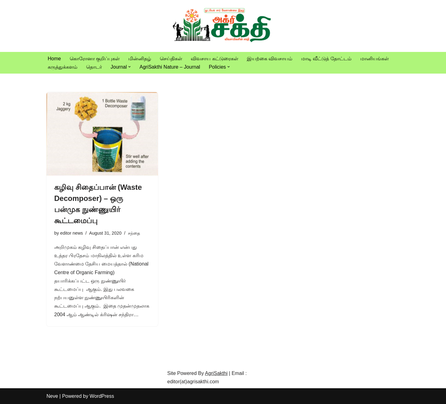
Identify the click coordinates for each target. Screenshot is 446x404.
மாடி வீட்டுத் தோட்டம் (326, 58)
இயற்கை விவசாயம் (269, 58)
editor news (71, 233)
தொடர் (94, 67)
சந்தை (134, 233)
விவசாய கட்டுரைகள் (214, 58)
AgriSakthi (216, 373)
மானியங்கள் (374, 58)
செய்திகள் (171, 58)
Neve (52, 396)
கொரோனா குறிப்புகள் (95, 58)
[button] (129, 67)
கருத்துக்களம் (62, 67)
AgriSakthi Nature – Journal (169, 67)
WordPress (102, 396)
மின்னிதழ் (139, 58)
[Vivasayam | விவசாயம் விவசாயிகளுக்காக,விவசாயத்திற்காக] (223, 26)
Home (54, 58)
